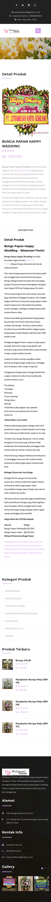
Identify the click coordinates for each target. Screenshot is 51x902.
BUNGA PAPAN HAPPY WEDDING (21, 613)
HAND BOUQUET (13, 598)
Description (25, 230)
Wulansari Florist (23, 170)
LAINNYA (9, 636)
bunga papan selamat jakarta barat (19, 541)
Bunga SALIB (23, 660)
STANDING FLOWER (15, 606)
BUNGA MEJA (11, 621)
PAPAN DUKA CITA (14, 628)
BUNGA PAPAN (12, 591)
